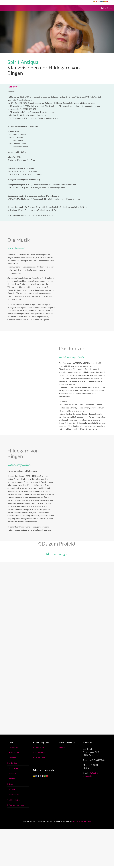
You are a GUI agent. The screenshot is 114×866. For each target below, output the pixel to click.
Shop (11, 784)
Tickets (23, 134)
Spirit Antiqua (14, 752)
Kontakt (12, 778)
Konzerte (12, 773)
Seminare (13, 757)
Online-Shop (39, 757)
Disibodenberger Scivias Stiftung (40, 215)
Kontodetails (14, 794)
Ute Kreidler (14, 747)
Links (62, 747)
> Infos (62, 187)
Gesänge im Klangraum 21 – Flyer (21, 160)
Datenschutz (39, 752)
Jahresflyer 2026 (14, 157)
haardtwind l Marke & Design (81, 821)
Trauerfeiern (14, 768)
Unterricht (13, 763)
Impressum (39, 747)
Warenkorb (13, 789)
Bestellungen (14, 800)
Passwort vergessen (17, 805)
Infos (93, 103)
